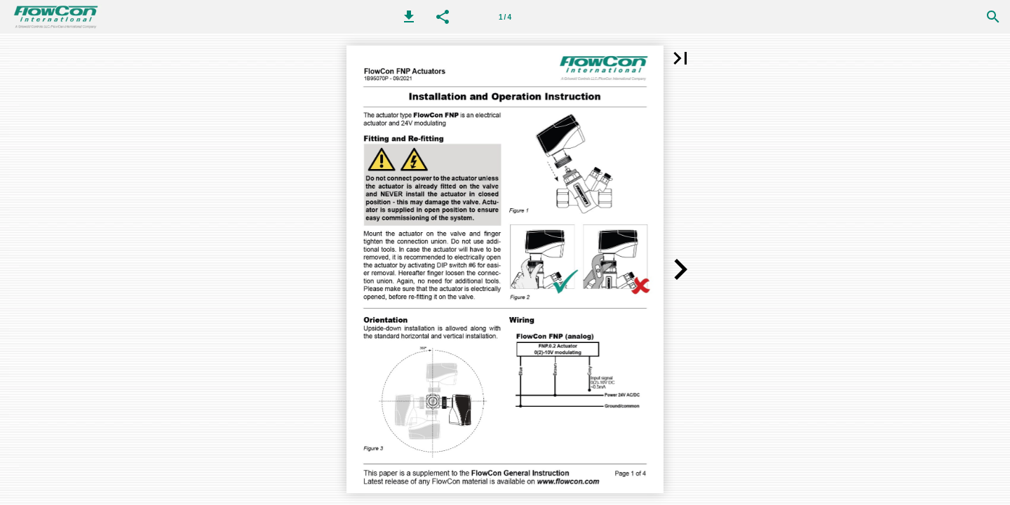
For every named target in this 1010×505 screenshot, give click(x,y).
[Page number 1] (505, 17)
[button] (409, 17)
